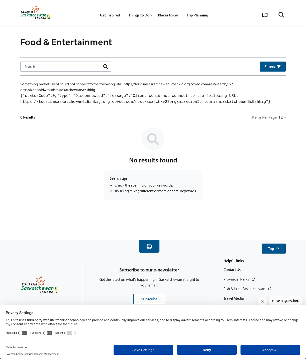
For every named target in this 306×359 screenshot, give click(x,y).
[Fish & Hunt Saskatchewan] (247, 289)
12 (282, 117)
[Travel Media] (234, 298)
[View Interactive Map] (265, 14)
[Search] (281, 14)
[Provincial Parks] (239, 279)
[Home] (35, 13)
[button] (274, 249)
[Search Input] (63, 66)
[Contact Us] (232, 270)
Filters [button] (273, 66)
